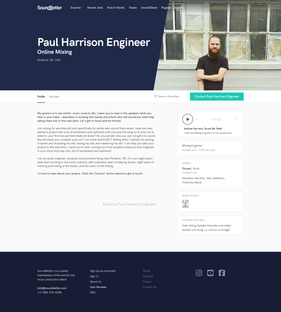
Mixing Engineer (192, 145)
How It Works (115, 8)
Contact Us (149, 287)
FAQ (92, 292)
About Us (95, 281)
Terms (146, 271)
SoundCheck (149, 8)
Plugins (165, 8)
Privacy (147, 281)
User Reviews (98, 287)
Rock (196, 168)
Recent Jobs (95, 8)
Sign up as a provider (103, 271)
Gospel (186, 168)
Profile (41, 96)
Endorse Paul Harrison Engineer (129, 204)
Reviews (54, 96)
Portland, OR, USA (48, 60)
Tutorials (148, 276)
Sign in (179, 8)
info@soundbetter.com (51, 288)
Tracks (133, 8)
